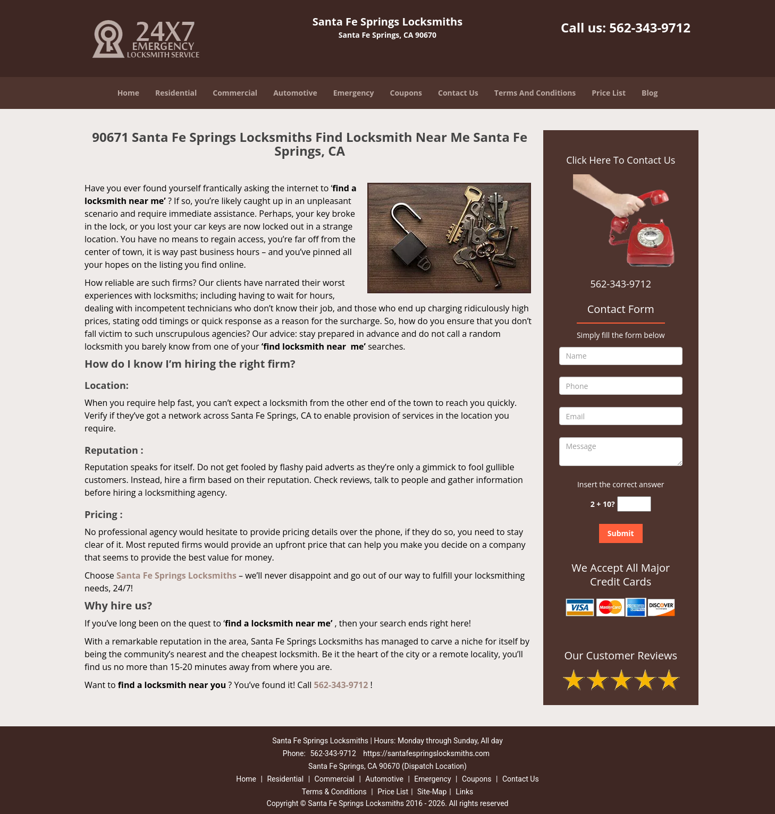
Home (128, 93)
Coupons (406, 93)
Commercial (235, 93)
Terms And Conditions (535, 93)
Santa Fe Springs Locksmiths (176, 575)
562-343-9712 (649, 27)
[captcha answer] (634, 504)
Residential (176, 93)
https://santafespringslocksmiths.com (426, 753)
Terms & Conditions (334, 791)
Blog (650, 93)
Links (464, 791)
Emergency (353, 93)
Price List (609, 93)
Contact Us (458, 93)
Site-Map (432, 791)
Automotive (295, 93)
